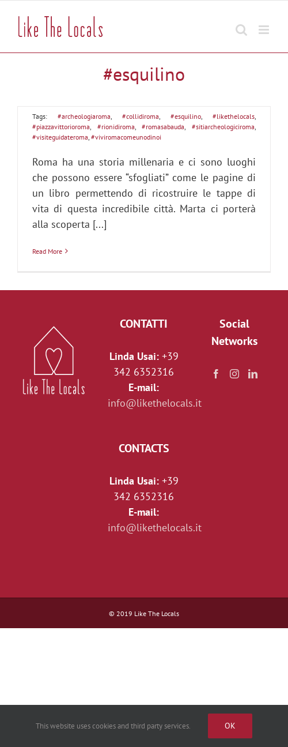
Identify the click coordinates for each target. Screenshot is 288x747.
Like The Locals (156, 613)
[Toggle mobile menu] (265, 24)
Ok (230, 725)
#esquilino (185, 116)
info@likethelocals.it (155, 403)
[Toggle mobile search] (241, 24)
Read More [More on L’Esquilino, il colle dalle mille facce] (47, 251)
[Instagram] (234, 373)
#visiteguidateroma (60, 137)
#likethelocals (234, 116)
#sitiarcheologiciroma (223, 126)
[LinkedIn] (252, 373)
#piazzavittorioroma (61, 126)
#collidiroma (140, 116)
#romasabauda (163, 126)
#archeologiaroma (84, 116)
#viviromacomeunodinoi (126, 137)
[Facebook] (216, 373)
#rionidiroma (116, 126)
